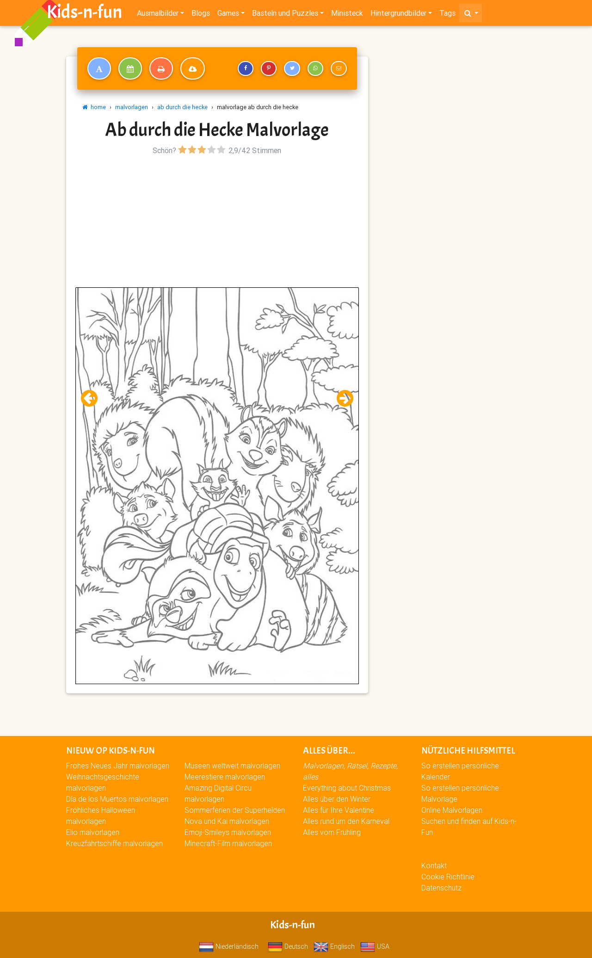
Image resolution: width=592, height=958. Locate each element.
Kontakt (434, 865)
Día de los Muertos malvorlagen (117, 798)
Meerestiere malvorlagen (225, 776)
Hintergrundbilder (398, 14)
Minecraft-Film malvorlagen (228, 843)
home (94, 107)
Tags (447, 14)
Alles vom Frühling (332, 832)
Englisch (334, 946)
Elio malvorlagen (92, 832)
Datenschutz (441, 887)
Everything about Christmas (347, 787)
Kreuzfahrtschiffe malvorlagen (114, 843)
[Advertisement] (217, 222)
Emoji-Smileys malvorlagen (228, 832)
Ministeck (347, 14)
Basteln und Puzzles (285, 14)
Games (228, 14)
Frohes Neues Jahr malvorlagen (117, 765)
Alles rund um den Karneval (346, 821)
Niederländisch (229, 946)
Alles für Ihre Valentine (338, 810)
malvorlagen (131, 107)
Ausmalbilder (158, 14)
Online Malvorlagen (451, 810)
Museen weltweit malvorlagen (232, 765)
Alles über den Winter (336, 798)
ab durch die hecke (182, 107)
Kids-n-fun (84, 14)
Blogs (200, 14)
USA (374, 946)
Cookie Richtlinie (448, 876)
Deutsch (288, 946)
